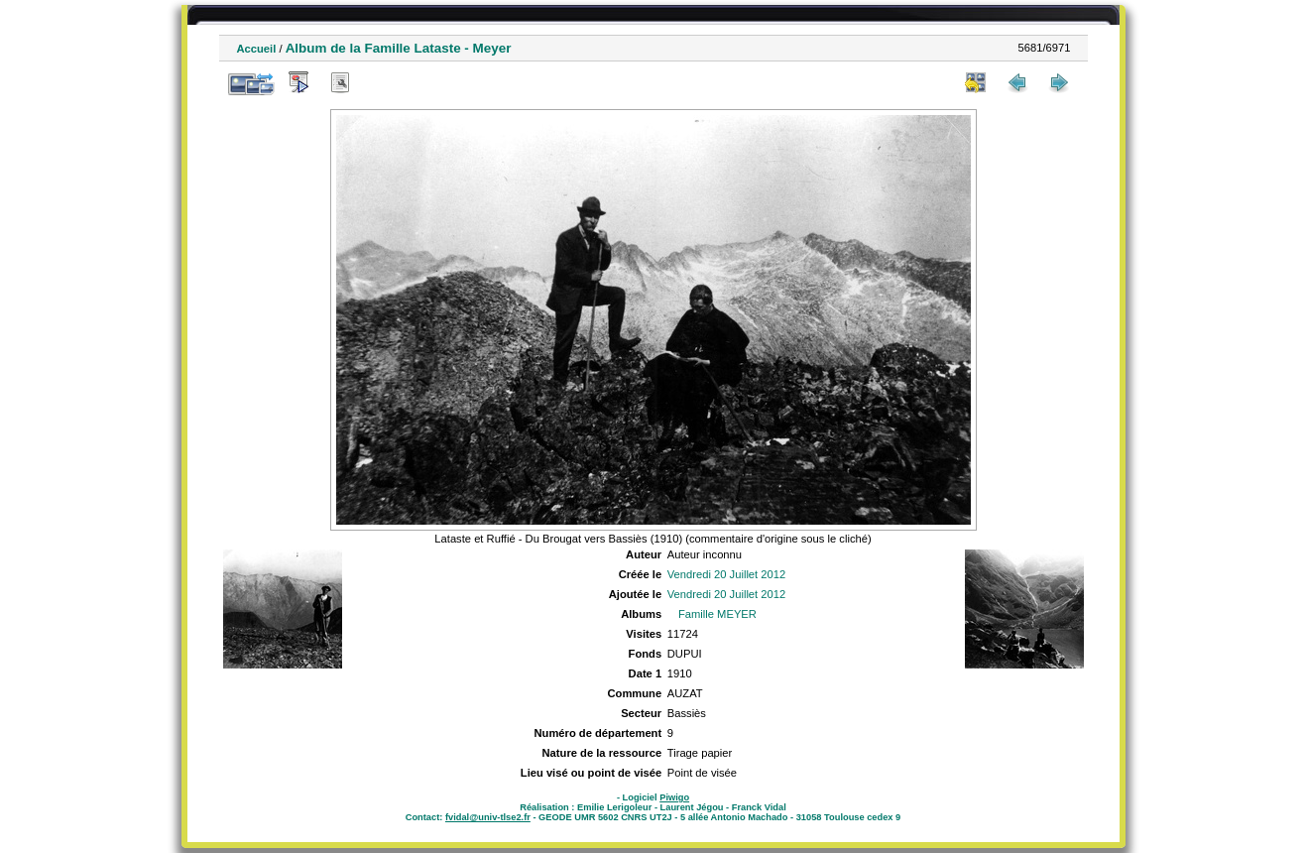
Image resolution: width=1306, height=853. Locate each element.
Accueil (257, 49)
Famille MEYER (717, 614)
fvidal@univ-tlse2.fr (488, 817)
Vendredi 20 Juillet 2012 (726, 574)
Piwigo (674, 797)
